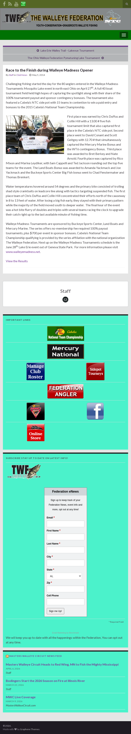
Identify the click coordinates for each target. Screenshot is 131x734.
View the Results (17, 261)
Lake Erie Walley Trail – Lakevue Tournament (67, 50)
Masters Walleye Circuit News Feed (35, 655)
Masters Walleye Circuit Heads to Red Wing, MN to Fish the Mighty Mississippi (62, 664)
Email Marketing (59, 633)
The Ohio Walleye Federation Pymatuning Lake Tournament (63, 57)
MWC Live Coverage (21, 697)
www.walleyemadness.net (23, 251)
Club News (21, 74)
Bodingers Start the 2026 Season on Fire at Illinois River (45, 680)
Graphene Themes (30, 729)
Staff (11, 74)
